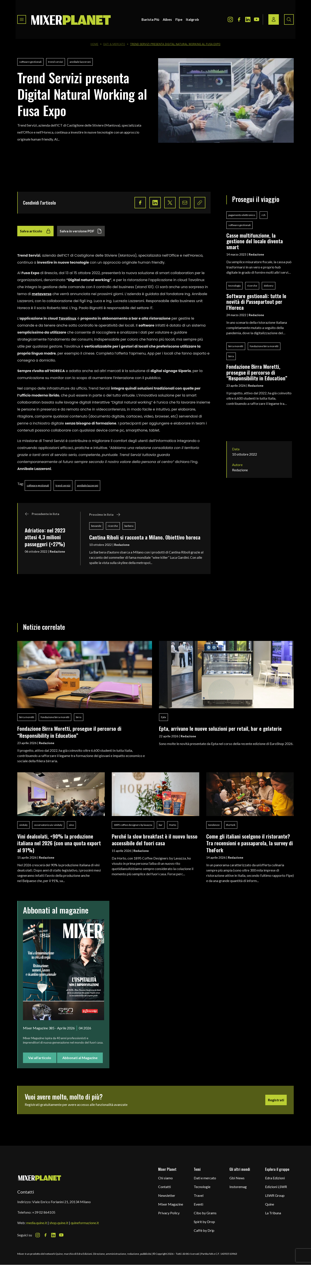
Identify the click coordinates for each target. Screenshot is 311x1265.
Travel (198, 1195)
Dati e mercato (205, 1178)
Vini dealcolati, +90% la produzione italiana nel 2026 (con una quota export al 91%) (59, 843)
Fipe (178, 19)
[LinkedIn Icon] (247, 19)
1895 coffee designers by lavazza (133, 825)
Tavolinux (67, 318)
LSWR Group (275, 1195)
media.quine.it (36, 1223)
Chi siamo (165, 1178)
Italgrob (192, 19)
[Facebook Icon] (239, 19)
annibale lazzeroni (80, 61)
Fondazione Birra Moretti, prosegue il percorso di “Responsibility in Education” (256, 372)
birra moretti (235, 346)
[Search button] (289, 19)
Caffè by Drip (204, 1230)
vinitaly (23, 825)
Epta (163, 717)
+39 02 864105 (43, 1212)
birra (231, 356)
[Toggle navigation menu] (21, 19)
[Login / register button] (273, 19)
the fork (230, 825)
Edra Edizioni (275, 1178)
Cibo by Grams (205, 1213)
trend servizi (55, 61)
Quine (269, 1204)
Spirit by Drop (204, 1222)
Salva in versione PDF (81, 231)
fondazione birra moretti (264, 346)
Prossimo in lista (105, 514)
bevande (96, 525)
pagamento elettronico (241, 215)
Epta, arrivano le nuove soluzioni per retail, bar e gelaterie (220, 728)
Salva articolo (35, 231)
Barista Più (150, 19)
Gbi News (237, 1178)
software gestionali (30, 61)
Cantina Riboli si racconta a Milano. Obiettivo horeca (144, 537)
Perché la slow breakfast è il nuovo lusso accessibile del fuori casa (154, 839)
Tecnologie (202, 1187)
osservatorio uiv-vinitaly (48, 825)
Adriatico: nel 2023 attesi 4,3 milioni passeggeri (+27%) (45, 537)
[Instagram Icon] (230, 19)
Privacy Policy (169, 1213)
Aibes (167, 19)
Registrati (276, 1100)
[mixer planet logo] (39, 1177)
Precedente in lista (42, 514)
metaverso (41, 293)
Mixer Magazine (170, 1204)
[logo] (71, 19)
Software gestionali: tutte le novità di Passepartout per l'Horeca (256, 301)
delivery (268, 285)
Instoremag (238, 1187)
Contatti (164, 1187)
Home (94, 44)
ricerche (113, 525)
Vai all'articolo (39, 1058)
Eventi (198, 1204)
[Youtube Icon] (256, 19)
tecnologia (234, 285)
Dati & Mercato (114, 44)
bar (160, 825)
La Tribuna (273, 1213)
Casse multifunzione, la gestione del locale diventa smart (254, 241)
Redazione (57, 551)
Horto (172, 825)
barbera (128, 525)
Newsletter (166, 1195)
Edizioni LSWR (276, 1187)
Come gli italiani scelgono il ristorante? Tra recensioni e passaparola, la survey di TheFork (249, 843)
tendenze (214, 825)
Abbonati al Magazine (80, 1058)
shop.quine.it (58, 1223)
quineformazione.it (85, 1223)
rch (264, 215)
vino (71, 825)
